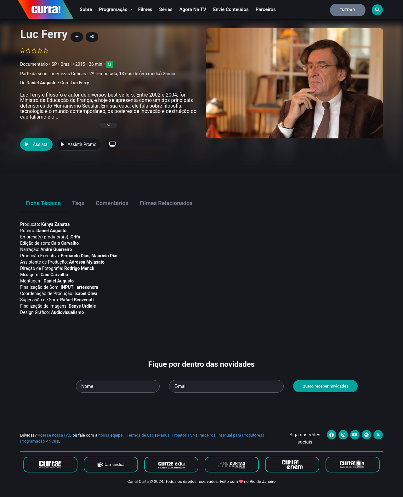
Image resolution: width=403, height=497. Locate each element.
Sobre (86, 9)
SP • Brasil (62, 64)
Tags (78, 203)
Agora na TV (192, 9)
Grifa (75, 236)
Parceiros (266, 9)
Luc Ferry (80, 82)
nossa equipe (110, 435)
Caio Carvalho (65, 243)
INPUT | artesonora (80, 287)
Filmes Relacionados (166, 203)
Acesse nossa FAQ (55, 435)
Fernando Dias (75, 255)
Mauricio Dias (104, 255)
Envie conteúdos (231, 9)
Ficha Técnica (43, 203)
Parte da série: (97, 73)
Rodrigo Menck (79, 268)
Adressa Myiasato (87, 262)
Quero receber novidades (326, 386)
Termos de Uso (140, 435)
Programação (115, 9)
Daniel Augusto (41, 82)
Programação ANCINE (40, 441)
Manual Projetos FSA (176, 435)
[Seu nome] (118, 386)
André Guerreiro (56, 249)
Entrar (347, 10)
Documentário (34, 64)
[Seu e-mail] (226, 386)
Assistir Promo (78, 144)
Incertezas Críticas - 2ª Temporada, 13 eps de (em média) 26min (112, 73)
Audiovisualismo (67, 312)
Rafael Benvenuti (77, 299)
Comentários (112, 203)
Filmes (145, 9)
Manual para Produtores (240, 435)
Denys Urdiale (82, 306)
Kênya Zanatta (55, 224)
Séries (166, 9)
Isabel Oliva (85, 293)
